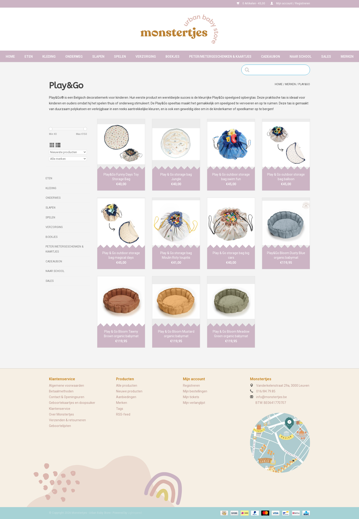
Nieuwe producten (129, 391)
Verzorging (146, 56)
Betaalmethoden (61, 391)
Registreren (191, 385)
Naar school (301, 56)
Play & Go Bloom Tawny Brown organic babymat (121, 334)
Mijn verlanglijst (194, 403)
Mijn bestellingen (195, 391)
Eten (28, 56)
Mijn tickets (191, 397)
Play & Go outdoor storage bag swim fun (231, 177)
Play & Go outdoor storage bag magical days (121, 255)
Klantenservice (59, 408)
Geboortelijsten (60, 426)
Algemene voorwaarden (66, 385)
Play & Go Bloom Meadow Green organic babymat (231, 334)
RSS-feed (123, 414)
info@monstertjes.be (271, 397)
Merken (347, 56)
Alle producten (126, 385)
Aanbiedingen (126, 397)
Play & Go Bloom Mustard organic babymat (176, 334)
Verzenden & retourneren (67, 420)
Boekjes (173, 56)
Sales (326, 56)
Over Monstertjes (61, 414)
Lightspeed (135, 512)
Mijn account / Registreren (290, 3)
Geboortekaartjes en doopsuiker (72, 403)
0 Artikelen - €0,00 (251, 3)
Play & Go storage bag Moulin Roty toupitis (176, 255)
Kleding (49, 56)
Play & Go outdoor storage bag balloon (286, 177)
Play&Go (304, 84)
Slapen (98, 56)
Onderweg (74, 56)
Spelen (120, 56)
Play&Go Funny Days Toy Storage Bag (121, 177)
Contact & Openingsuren (66, 397)
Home (10, 56)
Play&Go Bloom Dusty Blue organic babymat (286, 255)
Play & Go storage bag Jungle (176, 177)
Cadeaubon (270, 56)
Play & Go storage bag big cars (231, 255)
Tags (119, 408)
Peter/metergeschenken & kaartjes (220, 56)
